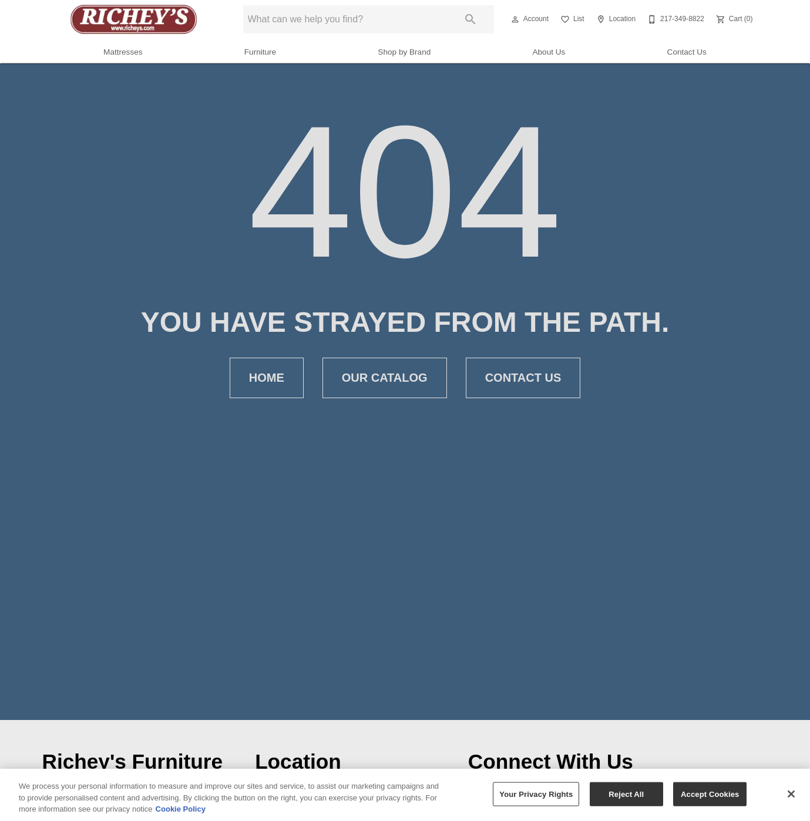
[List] (571, 19)
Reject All (626, 793)
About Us (548, 52)
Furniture (260, 52)
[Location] (615, 19)
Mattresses (122, 52)
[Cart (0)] (733, 19)
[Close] (791, 794)
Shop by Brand (404, 52)
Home (266, 378)
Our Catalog (384, 378)
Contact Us (687, 52)
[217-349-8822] (674, 19)
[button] (515, 19)
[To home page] (133, 19)
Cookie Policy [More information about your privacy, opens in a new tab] (181, 809)
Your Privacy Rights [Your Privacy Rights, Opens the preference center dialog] (536, 793)
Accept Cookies (710, 793)
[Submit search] (470, 19)
